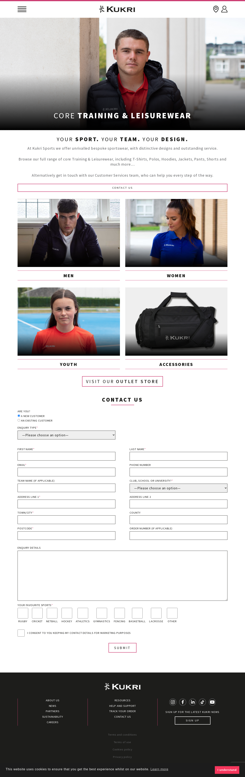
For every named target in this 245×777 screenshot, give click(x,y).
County (178, 517)
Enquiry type (66, 432)
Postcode (66, 533)
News (53, 706)
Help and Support (122, 706)
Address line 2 (178, 501)
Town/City (66, 517)
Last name (178, 454)
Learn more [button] (159, 769)
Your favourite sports (35, 605)
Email (66, 469)
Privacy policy (122, 757)
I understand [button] (227, 769)
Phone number (178, 469)
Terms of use (122, 742)
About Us (52, 700)
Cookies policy (123, 749)
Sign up (192, 720)
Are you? (24, 411)
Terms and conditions (122, 734)
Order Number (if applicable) (178, 533)
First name (66, 454)
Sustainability (52, 716)
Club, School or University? (178, 485)
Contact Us (122, 187)
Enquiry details (122, 573)
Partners (52, 711)
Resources (123, 700)
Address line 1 (66, 501)
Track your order (122, 711)
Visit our (122, 381)
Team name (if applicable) (66, 485)
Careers (53, 722)
